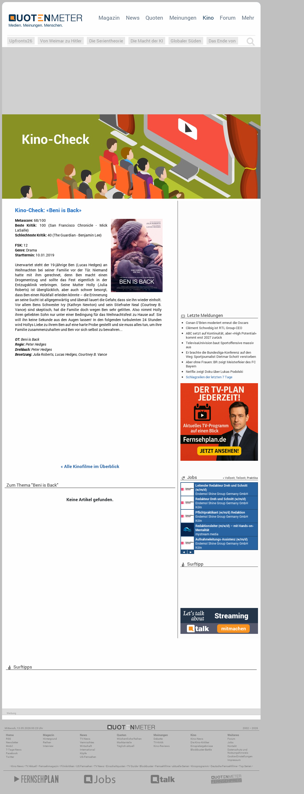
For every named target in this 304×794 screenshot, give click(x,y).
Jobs (230, 742)
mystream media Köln (217, 529)
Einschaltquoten (115, 766)
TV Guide (132, 766)
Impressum (234, 760)
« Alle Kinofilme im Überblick (90, 466)
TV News (99, 766)
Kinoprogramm (200, 766)
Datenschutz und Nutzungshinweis (237, 751)
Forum (227, 17)
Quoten (154, 17)
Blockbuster (146, 766)
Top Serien (245, 766)
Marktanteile (124, 742)
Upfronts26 (20, 41)
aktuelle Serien (180, 766)
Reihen (47, 742)
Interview (48, 746)
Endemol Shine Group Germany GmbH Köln (214, 489)
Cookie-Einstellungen (240, 756)
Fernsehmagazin (49, 766)
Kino (208, 17)
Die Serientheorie (106, 41)
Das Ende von (222, 41)
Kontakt (232, 746)
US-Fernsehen (88, 757)
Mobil (9, 746)
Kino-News (197, 738)
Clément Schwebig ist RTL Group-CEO (214, 327)
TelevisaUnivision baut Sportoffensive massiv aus (220, 344)
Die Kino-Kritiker (200, 742)
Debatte (158, 738)
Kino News (17, 766)
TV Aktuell (31, 766)
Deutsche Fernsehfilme (224, 766)
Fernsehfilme (162, 766)
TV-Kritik (158, 742)
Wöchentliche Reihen (129, 738)
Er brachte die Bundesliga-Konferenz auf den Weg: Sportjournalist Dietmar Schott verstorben (221, 354)
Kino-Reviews (162, 746)
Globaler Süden (186, 41)
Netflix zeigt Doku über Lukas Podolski (214, 371)
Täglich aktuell (125, 746)
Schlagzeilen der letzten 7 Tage (209, 377)
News (133, 17)
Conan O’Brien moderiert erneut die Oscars (217, 322)
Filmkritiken (67, 766)
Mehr (248, 17)
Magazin (109, 17)
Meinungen (182, 17)
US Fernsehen (84, 766)
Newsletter (12, 742)
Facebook (12, 753)
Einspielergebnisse (202, 746)
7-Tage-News (13, 749)
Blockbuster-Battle (201, 749)
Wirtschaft (86, 746)
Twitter (10, 757)
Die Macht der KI (147, 41)
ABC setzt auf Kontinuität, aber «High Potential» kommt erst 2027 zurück (221, 335)
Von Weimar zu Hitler (61, 41)
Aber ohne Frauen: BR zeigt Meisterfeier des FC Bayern (221, 364)
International (87, 749)
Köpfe (83, 753)
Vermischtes (87, 742)
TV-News (85, 738)
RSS (8, 738)
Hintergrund (50, 738)
